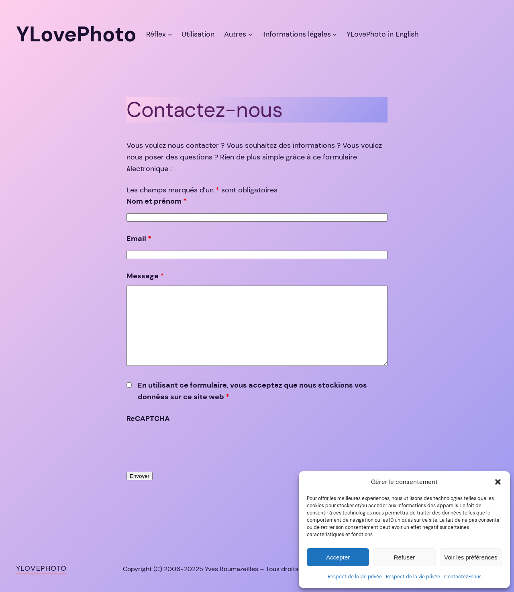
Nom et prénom (156, 201)
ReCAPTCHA (148, 418)
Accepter (338, 557)
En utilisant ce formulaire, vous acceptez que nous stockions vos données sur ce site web (252, 391)
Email (138, 238)
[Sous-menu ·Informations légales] (334, 34)
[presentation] (187, 444)
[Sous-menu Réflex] (170, 34)
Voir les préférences (471, 557)
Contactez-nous (462, 577)
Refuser (404, 557)
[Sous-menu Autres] (250, 34)
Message (145, 276)
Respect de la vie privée (355, 577)
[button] (498, 482)
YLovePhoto (41, 568)
